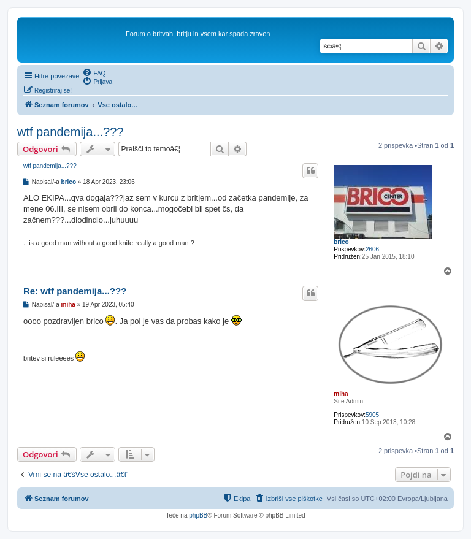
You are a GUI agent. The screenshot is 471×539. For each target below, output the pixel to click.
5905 (372, 414)
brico (341, 242)
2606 (372, 249)
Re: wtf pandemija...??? (74, 291)
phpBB (198, 515)
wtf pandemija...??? (70, 132)
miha (341, 394)
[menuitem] (93, 72)
